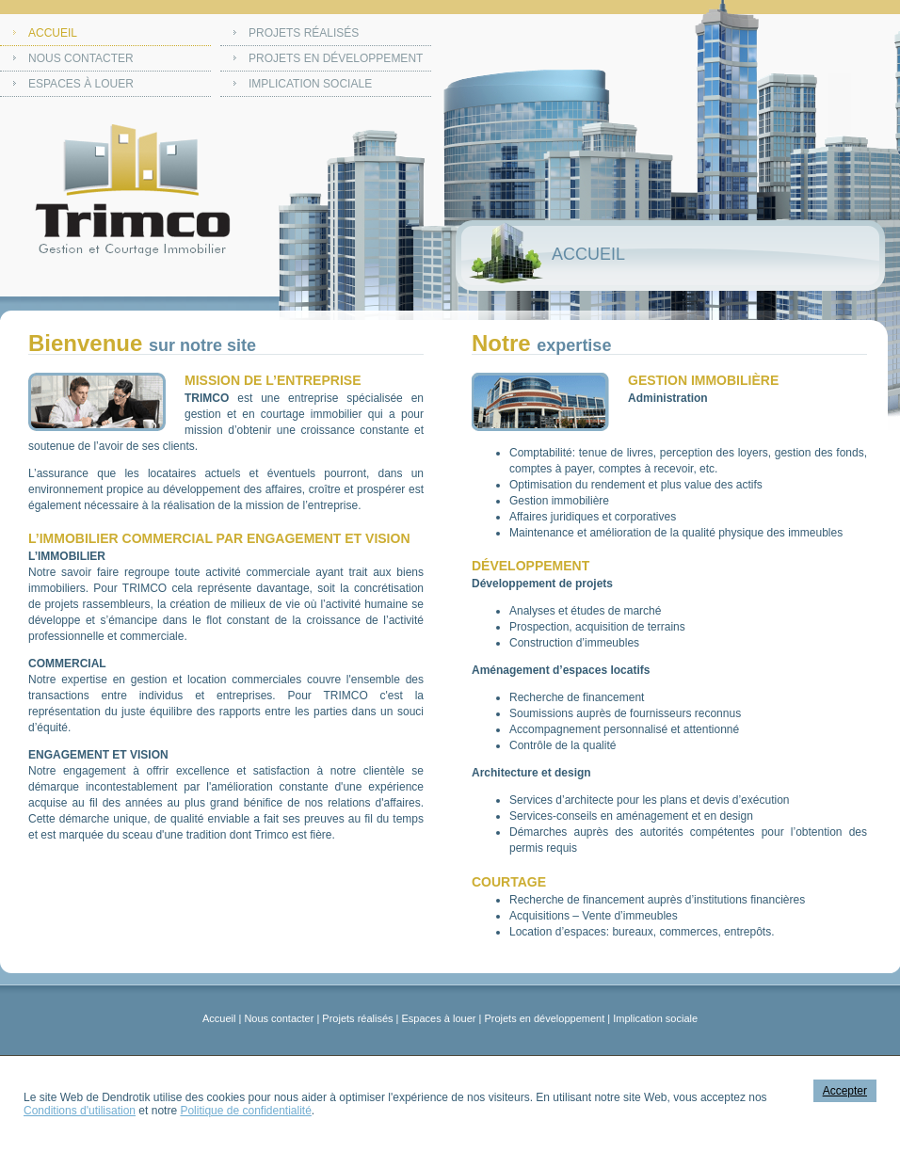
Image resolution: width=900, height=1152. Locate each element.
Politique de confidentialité (245, 1110)
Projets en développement (336, 58)
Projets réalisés (304, 33)
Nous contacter (81, 58)
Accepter (845, 1090)
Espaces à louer (81, 83)
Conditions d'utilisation (80, 1110)
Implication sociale (310, 83)
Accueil (52, 33)
